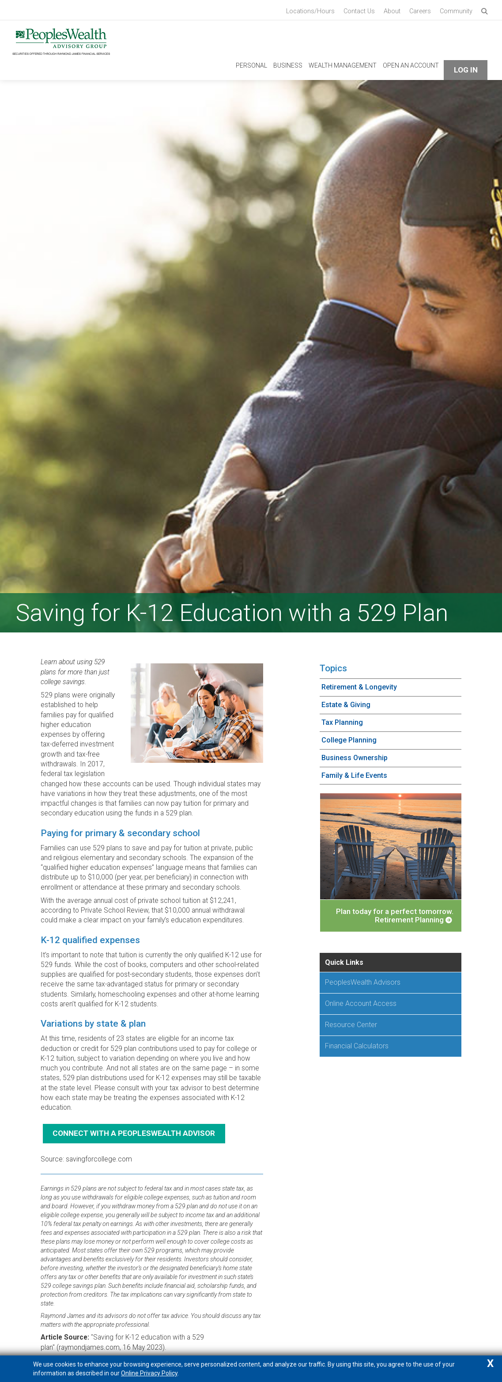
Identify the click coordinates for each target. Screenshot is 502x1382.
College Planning (349, 737)
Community (456, 11)
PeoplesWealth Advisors (362, 979)
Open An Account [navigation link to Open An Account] (411, 62)
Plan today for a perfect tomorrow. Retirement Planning (394, 913)
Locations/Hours (310, 11)
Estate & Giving (345, 702)
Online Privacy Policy (149, 1373)
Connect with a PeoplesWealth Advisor (134, 1130)
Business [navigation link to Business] (287, 62)
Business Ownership (354, 754)
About (392, 11)
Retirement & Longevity (359, 684)
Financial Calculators (357, 1043)
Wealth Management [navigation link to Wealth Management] (343, 62)
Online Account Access (360, 1000)
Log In (466, 67)
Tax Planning (342, 719)
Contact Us (359, 11)
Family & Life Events (354, 772)
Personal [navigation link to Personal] (251, 62)
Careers (420, 11)
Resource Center (351, 1021)
